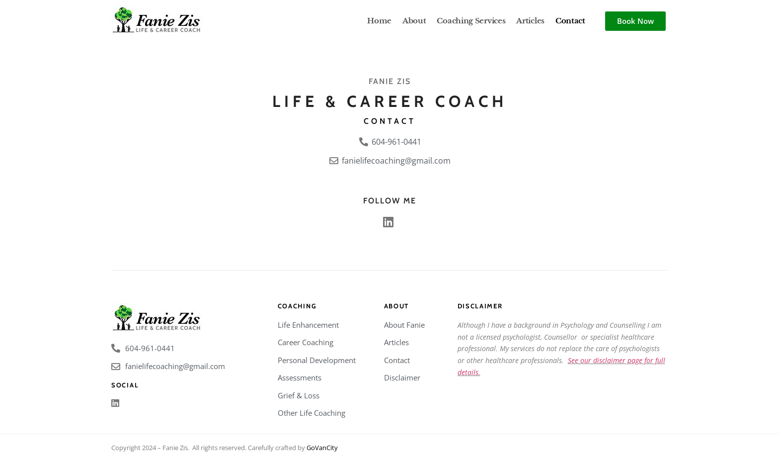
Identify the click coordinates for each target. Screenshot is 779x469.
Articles (530, 20)
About (414, 20)
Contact (570, 20)
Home (379, 20)
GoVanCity (322, 447)
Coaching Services (471, 20)
